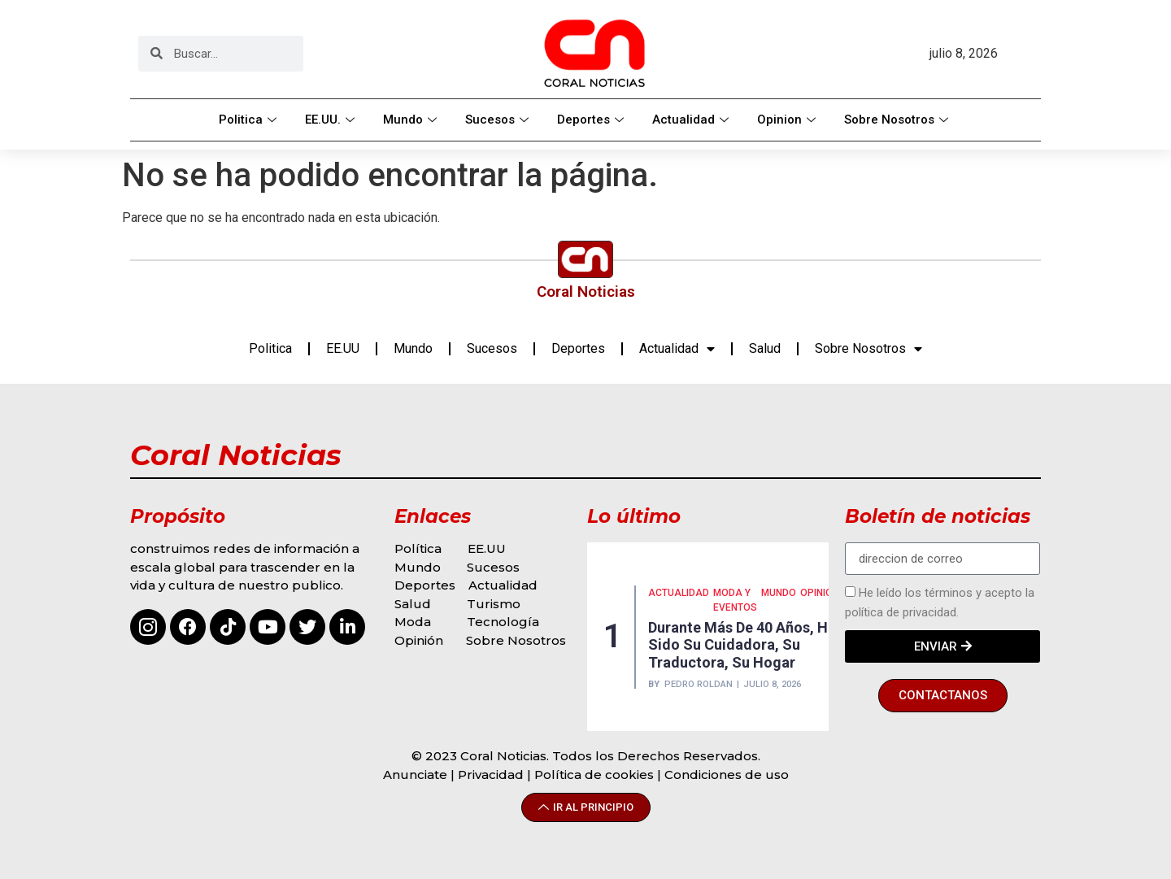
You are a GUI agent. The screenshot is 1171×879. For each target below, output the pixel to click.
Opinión (420, 640)
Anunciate (415, 774)
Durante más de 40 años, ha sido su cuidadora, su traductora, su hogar (742, 645)
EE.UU (342, 348)
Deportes (592, 119)
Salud (765, 348)
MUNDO (778, 592)
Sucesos (499, 119)
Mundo (412, 119)
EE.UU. (332, 119)
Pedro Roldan (698, 684)
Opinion (788, 119)
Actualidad (692, 119)
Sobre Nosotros (898, 119)
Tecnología (503, 621)
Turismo (493, 603)
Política (418, 548)
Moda (412, 621)
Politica (250, 119)
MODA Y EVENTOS (735, 600)
